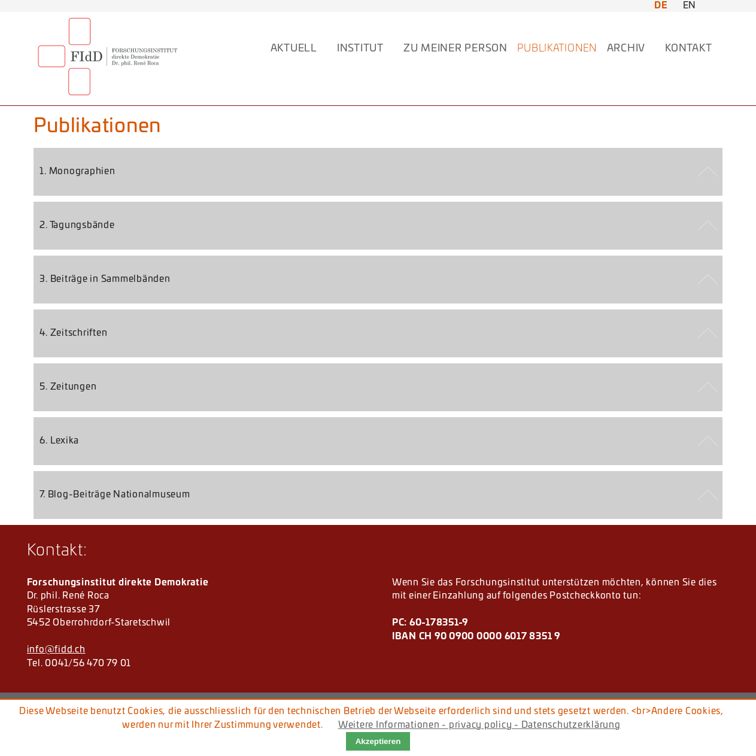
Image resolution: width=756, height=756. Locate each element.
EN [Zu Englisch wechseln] (690, 5)
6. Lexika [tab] (59, 440)
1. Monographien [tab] (77, 171)
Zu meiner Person (455, 48)
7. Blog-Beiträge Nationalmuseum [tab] (115, 494)
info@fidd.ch (56, 649)
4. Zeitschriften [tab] (73, 333)
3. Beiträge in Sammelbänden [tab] (105, 279)
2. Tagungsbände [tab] (77, 225)
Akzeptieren (378, 741)
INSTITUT (360, 48)
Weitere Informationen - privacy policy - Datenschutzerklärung (479, 725)
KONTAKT (688, 48)
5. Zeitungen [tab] (68, 386)
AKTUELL (294, 48)
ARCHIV (626, 48)
